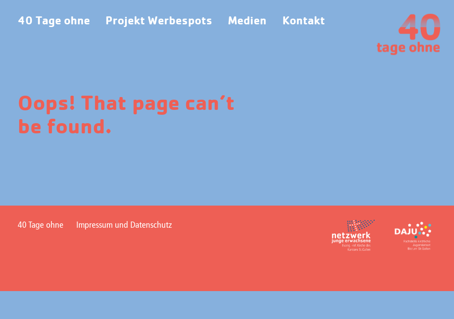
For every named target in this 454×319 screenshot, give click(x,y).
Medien (247, 21)
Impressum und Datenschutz (124, 225)
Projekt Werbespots (159, 21)
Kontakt (303, 21)
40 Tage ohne (54, 21)
